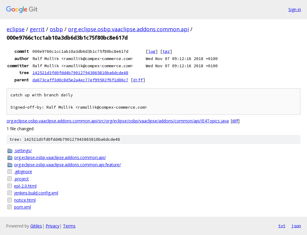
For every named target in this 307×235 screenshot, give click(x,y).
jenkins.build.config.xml (36, 193)
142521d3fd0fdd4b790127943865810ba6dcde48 (80, 72)
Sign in (294, 9)
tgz (166, 51)
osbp (56, 29)
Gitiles (36, 226)
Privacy (52, 226)
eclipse (16, 29)
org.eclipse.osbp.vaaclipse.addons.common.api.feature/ (67, 164)
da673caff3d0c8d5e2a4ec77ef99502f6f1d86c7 (80, 80)
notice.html (25, 200)
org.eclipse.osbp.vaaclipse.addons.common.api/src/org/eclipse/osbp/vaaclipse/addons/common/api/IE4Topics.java (118, 121)
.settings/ (23, 150)
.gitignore (23, 171)
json (296, 225)
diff (138, 80)
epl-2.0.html (25, 186)
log (151, 51)
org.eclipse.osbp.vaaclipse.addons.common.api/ (60, 157)
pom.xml (22, 207)
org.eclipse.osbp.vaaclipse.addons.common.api (128, 29)
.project (21, 179)
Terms (69, 226)
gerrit (37, 29)
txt (281, 225)
